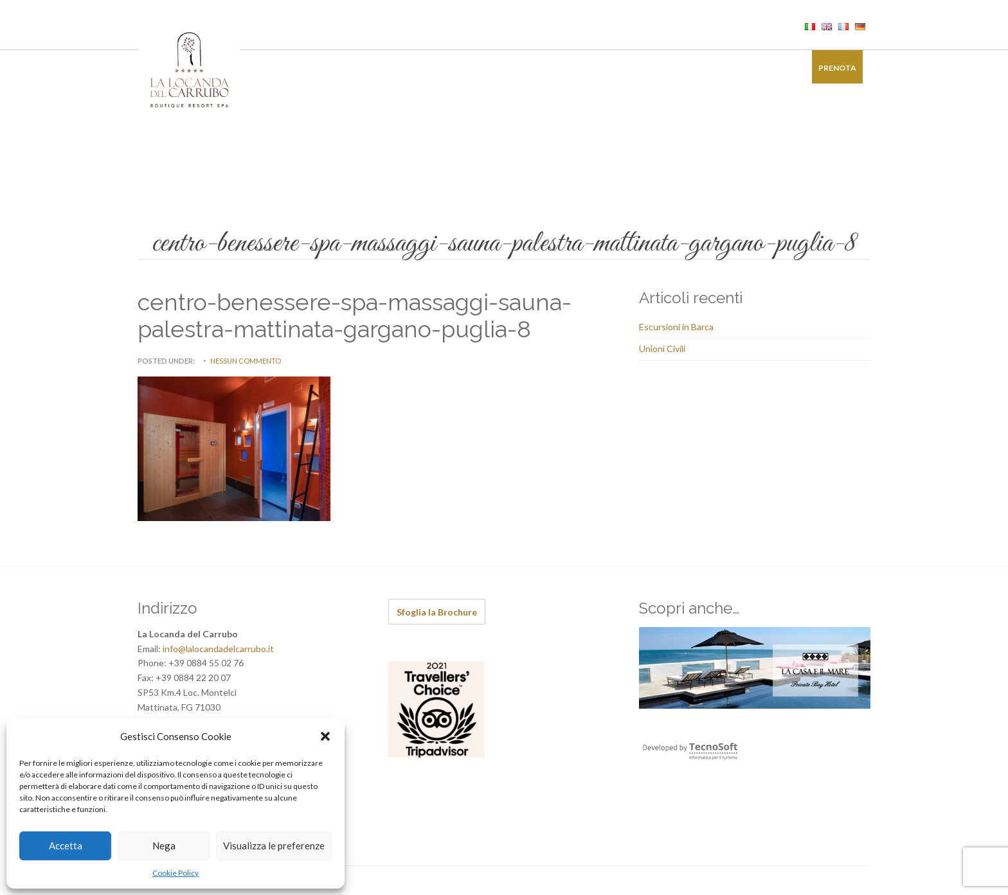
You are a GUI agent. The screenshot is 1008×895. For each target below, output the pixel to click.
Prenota (837, 68)
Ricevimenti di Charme (515, 68)
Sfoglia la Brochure (437, 612)
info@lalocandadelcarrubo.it (218, 648)
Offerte (662, 68)
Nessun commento (245, 361)
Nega (164, 845)
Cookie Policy (175, 873)
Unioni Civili (662, 348)
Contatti (773, 68)
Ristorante (363, 68)
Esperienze (604, 68)
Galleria (716, 68)
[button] (325, 736)
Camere (303, 68)
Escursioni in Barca (676, 326)
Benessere (427, 68)
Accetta (65, 845)
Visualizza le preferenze (274, 845)
